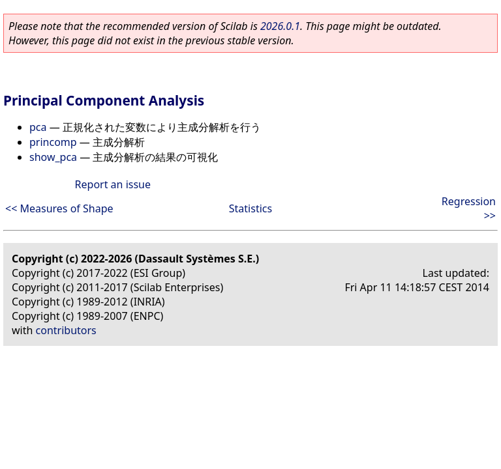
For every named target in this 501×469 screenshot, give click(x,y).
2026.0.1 (280, 26)
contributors (66, 330)
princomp (53, 142)
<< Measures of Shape (59, 208)
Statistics (250, 208)
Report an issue (113, 184)
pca (38, 127)
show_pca (53, 157)
